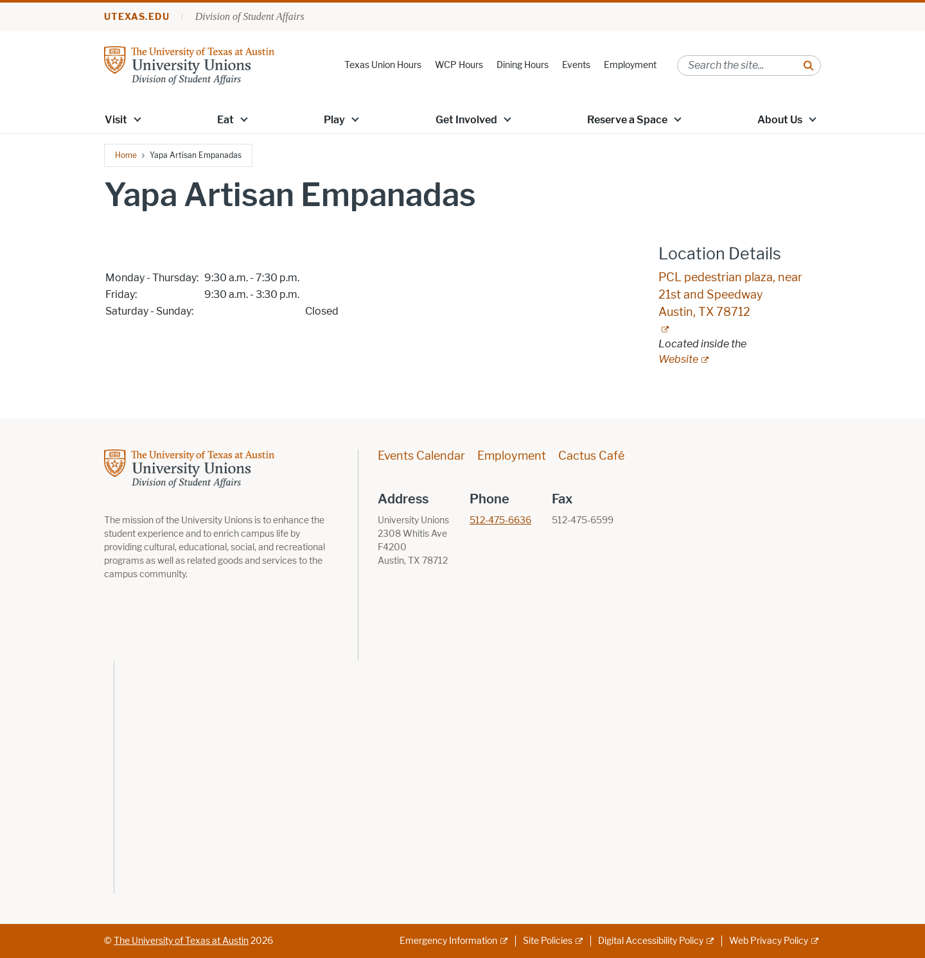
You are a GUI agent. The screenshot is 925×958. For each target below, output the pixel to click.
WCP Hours (459, 65)
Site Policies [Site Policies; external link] (547, 941)
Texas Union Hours (382, 65)
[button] (137, 118)
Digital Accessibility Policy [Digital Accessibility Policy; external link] (650, 941)
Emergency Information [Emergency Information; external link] (448, 941)
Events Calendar (421, 456)
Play (334, 120)
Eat (225, 120)
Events (576, 65)
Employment (630, 65)
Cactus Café (591, 456)
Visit (116, 120)
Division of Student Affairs (249, 16)
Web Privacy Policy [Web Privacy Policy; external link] (768, 941)
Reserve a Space (627, 120)
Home (126, 155)
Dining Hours (523, 65)
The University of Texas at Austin (181, 941)
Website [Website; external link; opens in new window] (678, 359)
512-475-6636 (500, 520)
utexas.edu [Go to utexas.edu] (137, 17)
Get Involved (466, 120)
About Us (779, 120)
